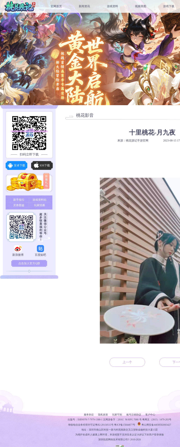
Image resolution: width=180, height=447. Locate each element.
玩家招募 (39, 205)
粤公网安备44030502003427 (156, 425)
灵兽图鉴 (18, 205)
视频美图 (140, 6)
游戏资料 (112, 6)
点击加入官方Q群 (29, 263)
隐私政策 (103, 414)
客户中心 (150, 414)
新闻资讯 (84, 6)
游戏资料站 (40, 199)
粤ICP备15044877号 (124, 425)
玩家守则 (117, 414)
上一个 (127, 362)
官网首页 (56, 6)
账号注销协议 (133, 414)
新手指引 (18, 199)
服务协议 (89, 414)
